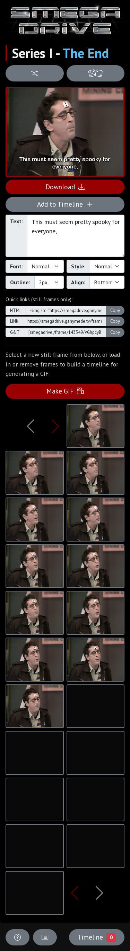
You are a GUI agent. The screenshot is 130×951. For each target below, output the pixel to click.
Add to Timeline (65, 204)
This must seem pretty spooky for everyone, (75, 236)
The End (85, 53)
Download (65, 186)
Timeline (97, 937)
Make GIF (65, 391)
